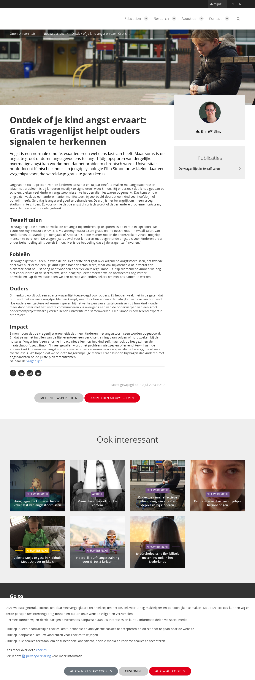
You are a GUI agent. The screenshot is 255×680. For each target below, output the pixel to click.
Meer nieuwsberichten (59, 398)
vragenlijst (34, 361)
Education (137, 18)
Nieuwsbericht (53, 33)
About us (194, 18)
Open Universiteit (22, 33)
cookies (41, 650)
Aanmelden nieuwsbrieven (112, 398)
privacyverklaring (38, 656)
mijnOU (217, 4)
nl (241, 4)
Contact (220, 18)
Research (166, 18)
